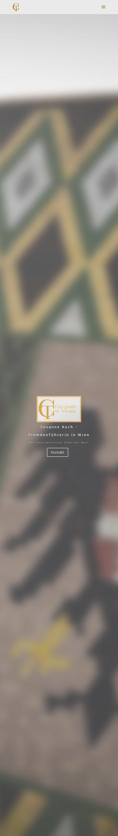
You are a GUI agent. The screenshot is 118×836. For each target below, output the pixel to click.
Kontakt (57, 452)
